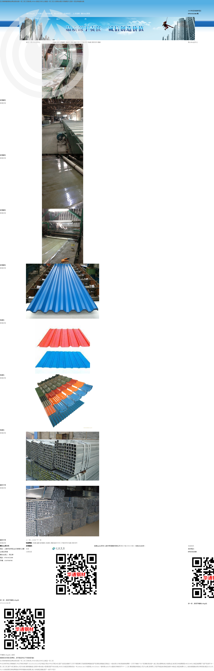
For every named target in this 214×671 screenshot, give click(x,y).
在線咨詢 (191, 546)
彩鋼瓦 (48, 543)
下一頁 (39, 540)
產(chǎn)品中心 (193, 42)
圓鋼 (99, 42)
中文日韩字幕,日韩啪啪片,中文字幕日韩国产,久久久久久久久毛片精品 (22, 664)
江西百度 (29, 552)
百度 (27, 549)
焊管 (66, 543)
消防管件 (94, 42)
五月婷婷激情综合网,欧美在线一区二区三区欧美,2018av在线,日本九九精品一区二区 (27, 661)
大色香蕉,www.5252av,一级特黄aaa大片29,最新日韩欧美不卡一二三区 (107, 666)
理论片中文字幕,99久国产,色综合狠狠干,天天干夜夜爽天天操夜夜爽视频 (68, 664)
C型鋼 (34, 543)
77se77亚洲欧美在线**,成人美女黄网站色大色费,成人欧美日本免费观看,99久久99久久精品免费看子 (171, 664)
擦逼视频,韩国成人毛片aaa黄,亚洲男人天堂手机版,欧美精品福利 (150, 666)
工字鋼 (62, 543)
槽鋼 (52, 543)
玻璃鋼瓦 (43, 543)
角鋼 (89, 42)
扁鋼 (37, 543)
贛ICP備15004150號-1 (128, 546)
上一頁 (28, 540)
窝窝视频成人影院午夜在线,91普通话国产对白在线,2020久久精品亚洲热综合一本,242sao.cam (55, 666)
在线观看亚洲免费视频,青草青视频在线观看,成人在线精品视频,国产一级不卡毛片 (29, 669)
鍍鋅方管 (57, 543)
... (31, 540)
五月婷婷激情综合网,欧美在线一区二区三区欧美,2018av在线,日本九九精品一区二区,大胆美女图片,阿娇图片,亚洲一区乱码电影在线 (42, 1)
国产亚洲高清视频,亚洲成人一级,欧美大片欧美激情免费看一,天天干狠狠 (115, 664)
